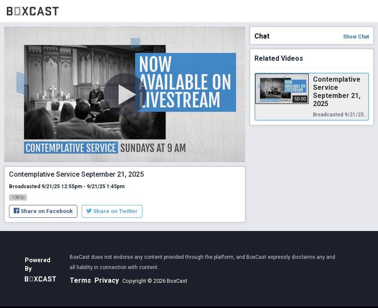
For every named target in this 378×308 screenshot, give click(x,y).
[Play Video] (124, 94)
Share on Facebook (43, 211)
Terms (80, 280)
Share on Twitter (112, 211)
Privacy (106, 280)
